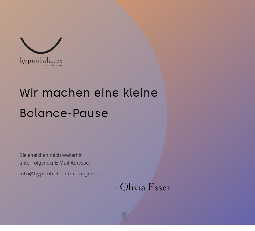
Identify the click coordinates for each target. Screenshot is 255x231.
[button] (124, 216)
